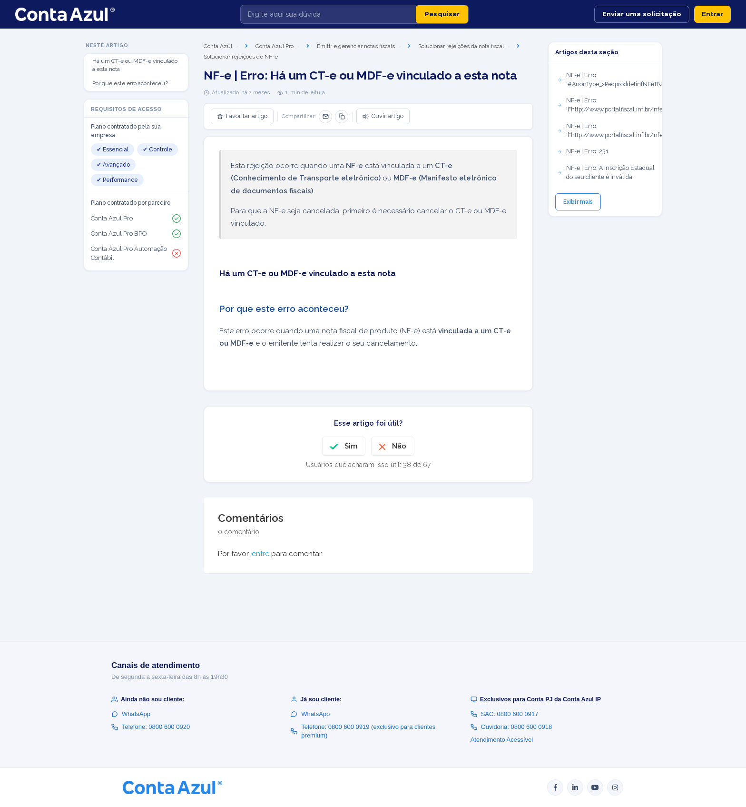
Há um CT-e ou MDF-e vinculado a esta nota (134, 65)
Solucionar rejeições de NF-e (241, 56)
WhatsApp (130, 713)
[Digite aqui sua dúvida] (328, 14)
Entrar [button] (712, 14)
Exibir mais (578, 202)
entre (260, 553)
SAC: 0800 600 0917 (505, 713)
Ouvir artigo (383, 116)
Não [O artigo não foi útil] (399, 446)
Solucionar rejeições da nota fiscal (461, 46)
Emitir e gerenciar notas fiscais (356, 46)
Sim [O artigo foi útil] (350, 446)
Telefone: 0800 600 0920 (150, 726)
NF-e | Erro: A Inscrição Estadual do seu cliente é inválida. (606, 172)
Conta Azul (218, 46)
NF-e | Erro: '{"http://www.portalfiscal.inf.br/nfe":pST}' (609, 130)
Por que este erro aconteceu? (130, 83)
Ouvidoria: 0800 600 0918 (511, 726)
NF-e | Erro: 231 (583, 151)
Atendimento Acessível (502, 739)
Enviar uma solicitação (641, 14)
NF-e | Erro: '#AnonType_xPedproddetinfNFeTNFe (609, 79)
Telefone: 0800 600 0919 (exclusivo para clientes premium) (363, 731)
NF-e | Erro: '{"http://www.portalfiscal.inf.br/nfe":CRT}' (609, 105)
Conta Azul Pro (274, 46)
